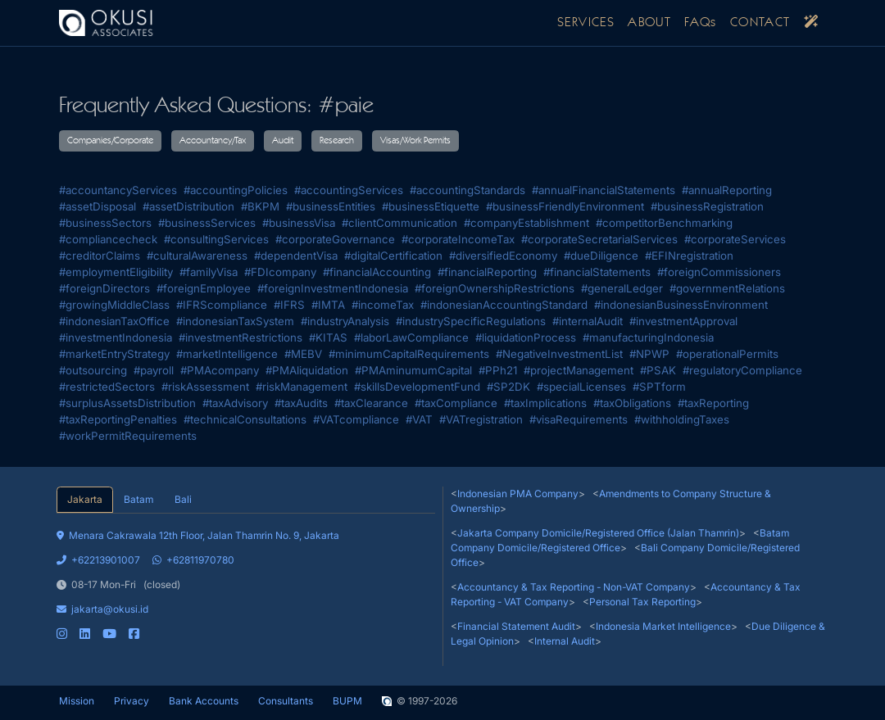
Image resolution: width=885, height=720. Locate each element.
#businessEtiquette (430, 206)
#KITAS (328, 337)
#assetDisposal (97, 206)
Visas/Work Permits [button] (415, 141)
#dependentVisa (296, 255)
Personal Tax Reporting (642, 601)
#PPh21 (498, 370)
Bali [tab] (183, 499)
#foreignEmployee (204, 288)
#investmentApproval (683, 321)
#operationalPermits (727, 353)
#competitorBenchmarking (664, 222)
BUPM (347, 701)
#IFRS (289, 304)
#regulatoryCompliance (742, 370)
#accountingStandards (467, 190)
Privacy (131, 701)
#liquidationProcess (525, 337)
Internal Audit (564, 641)
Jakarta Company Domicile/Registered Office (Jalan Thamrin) (598, 533)
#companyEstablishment (526, 222)
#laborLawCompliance (411, 337)
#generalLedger (622, 288)
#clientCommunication (399, 222)
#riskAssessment (205, 386)
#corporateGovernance (335, 239)
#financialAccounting (377, 271)
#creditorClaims (99, 255)
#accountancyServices (118, 190)
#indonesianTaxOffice (114, 321)
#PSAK (658, 370)
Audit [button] (282, 141)
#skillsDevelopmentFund (417, 386)
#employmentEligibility (116, 271)
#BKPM (260, 206)
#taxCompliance (456, 403)
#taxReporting (713, 403)
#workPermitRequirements (128, 435)
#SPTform (659, 386)
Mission (76, 701)
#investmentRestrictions (240, 337)
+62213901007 (98, 560)
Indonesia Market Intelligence (663, 626)
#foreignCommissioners (719, 271)
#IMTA (328, 304)
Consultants (285, 701)
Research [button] (337, 141)
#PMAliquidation (307, 370)
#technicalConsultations (245, 419)
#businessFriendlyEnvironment (565, 206)
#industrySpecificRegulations (471, 321)
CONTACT (760, 22)
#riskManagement (301, 386)
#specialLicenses (581, 386)
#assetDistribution (188, 206)
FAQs (700, 22)
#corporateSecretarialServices (599, 239)
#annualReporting (727, 190)
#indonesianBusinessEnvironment (681, 304)
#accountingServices (348, 190)
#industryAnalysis (345, 321)
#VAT (419, 419)
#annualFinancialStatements (603, 190)
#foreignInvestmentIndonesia (332, 288)
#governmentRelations (727, 288)
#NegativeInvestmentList (559, 353)
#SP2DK (508, 386)
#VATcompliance (356, 419)
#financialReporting (487, 271)
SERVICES (586, 22)
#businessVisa (298, 222)
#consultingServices (216, 239)
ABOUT (649, 22)
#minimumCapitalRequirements (409, 353)
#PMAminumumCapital (413, 370)
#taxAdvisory (235, 403)
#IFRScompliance (221, 304)
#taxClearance (371, 403)
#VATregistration (481, 419)
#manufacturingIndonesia (648, 337)
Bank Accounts (203, 701)
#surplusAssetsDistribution (127, 403)
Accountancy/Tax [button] (212, 141)
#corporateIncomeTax (458, 239)
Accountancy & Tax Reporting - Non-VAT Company (573, 587)
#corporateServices (735, 239)
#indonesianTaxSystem (235, 321)
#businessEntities (330, 206)
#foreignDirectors (104, 288)
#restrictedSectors (107, 386)
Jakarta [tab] (84, 499)
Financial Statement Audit (516, 626)
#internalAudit (587, 321)
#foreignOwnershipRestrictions (494, 288)
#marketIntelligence (227, 353)
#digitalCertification (393, 255)
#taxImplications (545, 403)
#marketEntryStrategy (114, 353)
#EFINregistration (689, 255)
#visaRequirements (578, 419)
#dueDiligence (601, 255)
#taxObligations (632, 403)
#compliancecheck (108, 239)
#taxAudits (301, 403)
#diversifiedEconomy (503, 255)
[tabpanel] (246, 577)
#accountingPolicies (236, 190)
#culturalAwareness (197, 255)
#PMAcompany (219, 370)
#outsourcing (93, 370)
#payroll (154, 370)
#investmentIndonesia (115, 337)
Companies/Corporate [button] (110, 141)
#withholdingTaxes (681, 419)
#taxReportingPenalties (118, 419)
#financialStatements (597, 271)
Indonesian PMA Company (518, 493)
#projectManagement (578, 370)
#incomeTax (383, 304)
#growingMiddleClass (114, 304)
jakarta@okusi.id (102, 609)
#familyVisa (208, 271)
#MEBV (303, 353)
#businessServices (207, 222)
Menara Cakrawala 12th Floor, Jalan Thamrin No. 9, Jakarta (198, 535)
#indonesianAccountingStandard (504, 304)
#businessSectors (105, 222)
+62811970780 (193, 560)
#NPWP (649, 353)
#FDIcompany (280, 271)
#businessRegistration (707, 206)
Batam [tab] (138, 499)
